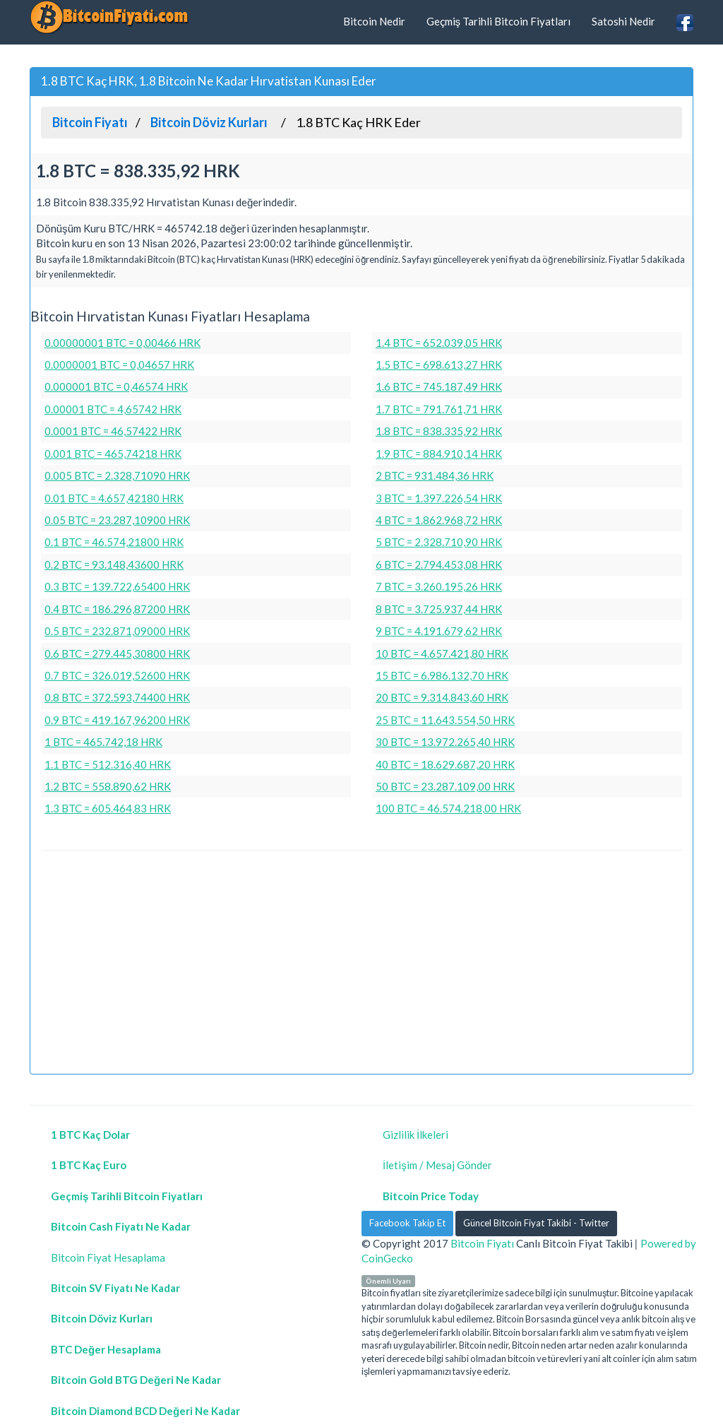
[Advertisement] (361, 964)
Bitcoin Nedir (374, 21)
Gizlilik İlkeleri (415, 1134)
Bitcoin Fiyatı (482, 1243)
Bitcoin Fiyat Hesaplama (108, 1257)
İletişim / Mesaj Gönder (437, 1165)
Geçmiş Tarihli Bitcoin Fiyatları (498, 21)
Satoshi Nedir (623, 21)
